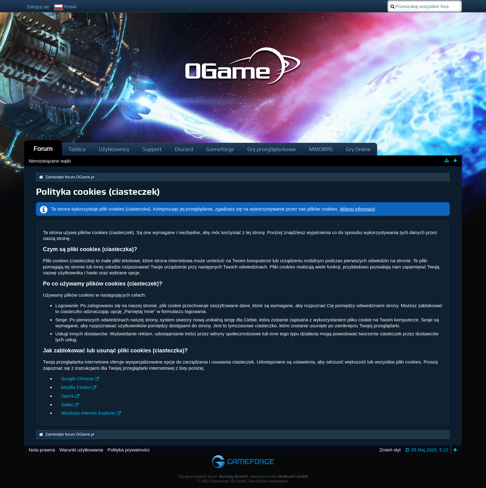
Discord (184, 149)
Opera (67, 396)
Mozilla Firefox (76, 387)
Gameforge (220, 149)
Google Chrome (77, 378)
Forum (43, 148)
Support (152, 149)
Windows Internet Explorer (88, 413)
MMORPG (321, 149)
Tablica (77, 149)
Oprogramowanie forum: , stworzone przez (243, 476)
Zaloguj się (38, 6)
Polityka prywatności (129, 449)
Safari (67, 404)
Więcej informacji (357, 208)
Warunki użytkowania (81, 449)
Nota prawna (42, 449)
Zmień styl (389, 449)
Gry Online (358, 149)
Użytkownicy (114, 149)
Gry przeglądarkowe (271, 149)
